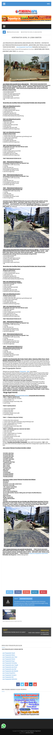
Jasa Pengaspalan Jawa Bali (9, 669)
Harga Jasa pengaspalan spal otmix (38, 553)
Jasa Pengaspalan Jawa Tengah (10, 665)
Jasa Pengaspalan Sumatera (9, 675)
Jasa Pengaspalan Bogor (9, 661)
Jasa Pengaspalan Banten (9, 659)
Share (18, 592)
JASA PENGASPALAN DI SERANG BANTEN (12, 649)
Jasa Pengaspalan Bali (8, 677)
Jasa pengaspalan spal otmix (24, 47)
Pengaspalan (23, 371)
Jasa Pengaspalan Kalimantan (10, 679)
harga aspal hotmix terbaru (22, 395)
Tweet (9, 592)
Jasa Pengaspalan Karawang (10, 663)
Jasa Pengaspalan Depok (9, 653)
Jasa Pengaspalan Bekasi (9, 655)
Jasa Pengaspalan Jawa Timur (10, 657)
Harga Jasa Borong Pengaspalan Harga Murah (30, 731)
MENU (48, 3)
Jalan (28, 371)
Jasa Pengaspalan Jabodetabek (10, 671)
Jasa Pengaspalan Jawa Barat (10, 667)
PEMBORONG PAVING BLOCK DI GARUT (14, 632)
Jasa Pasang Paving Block (9, 673)
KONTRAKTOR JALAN (26, 598)
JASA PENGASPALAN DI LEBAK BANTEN (12, 621)
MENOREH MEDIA (30, 732)
